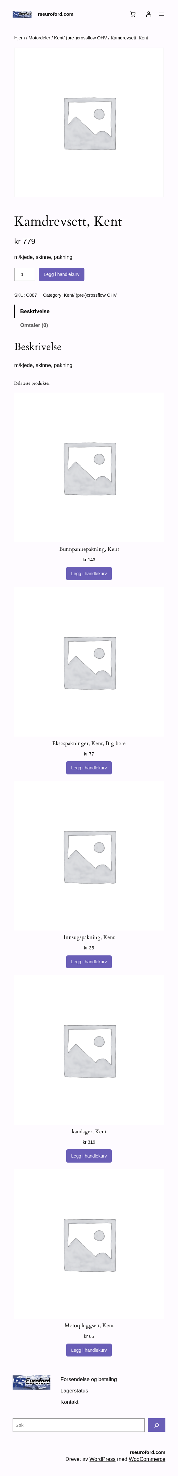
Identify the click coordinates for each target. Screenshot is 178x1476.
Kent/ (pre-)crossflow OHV (80, 37)
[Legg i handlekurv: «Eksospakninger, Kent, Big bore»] (89, 767)
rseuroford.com (55, 14)
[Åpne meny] (161, 14)
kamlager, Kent (89, 1132)
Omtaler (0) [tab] (34, 325)
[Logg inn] (148, 14)
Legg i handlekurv (62, 274)
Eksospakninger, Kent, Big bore (89, 743)
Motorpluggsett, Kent (89, 1325)
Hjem (19, 37)
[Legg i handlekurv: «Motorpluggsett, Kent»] (89, 1350)
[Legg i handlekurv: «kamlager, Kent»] (89, 1156)
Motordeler (39, 37)
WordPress (102, 1459)
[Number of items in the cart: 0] (133, 14)
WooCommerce (147, 1459)
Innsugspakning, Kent (89, 937)
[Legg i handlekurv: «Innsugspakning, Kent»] (89, 962)
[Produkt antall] (24, 274)
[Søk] (156, 1425)
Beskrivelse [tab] (34, 311)
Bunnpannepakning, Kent (89, 549)
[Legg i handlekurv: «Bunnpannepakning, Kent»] (89, 573)
